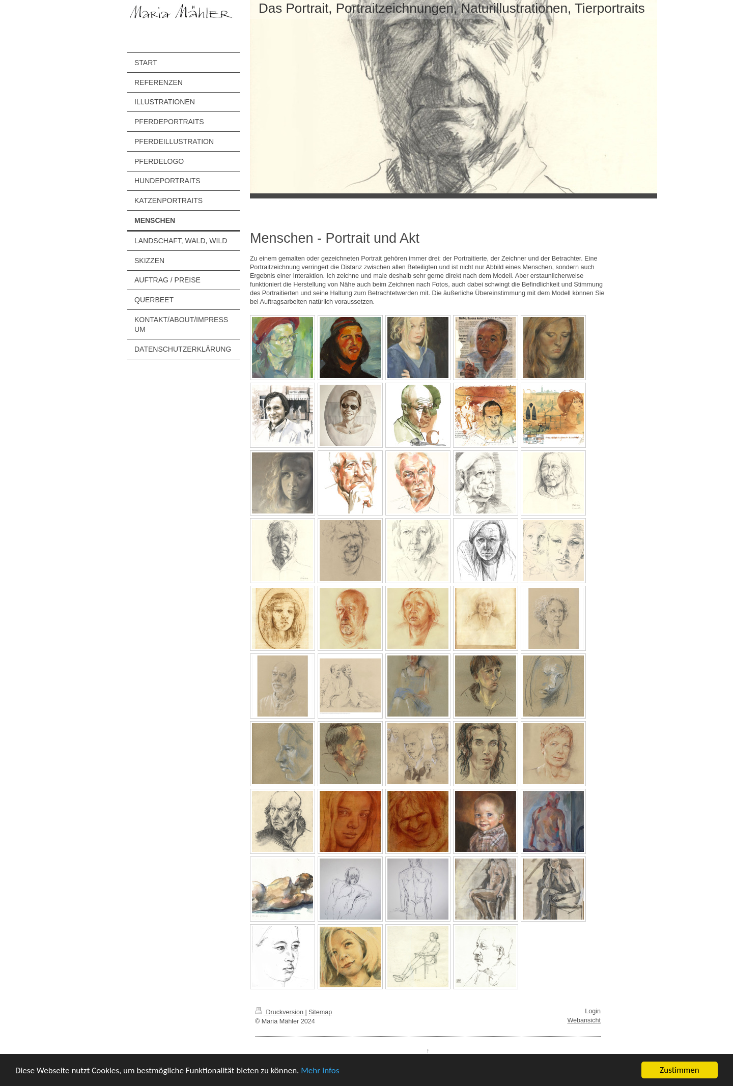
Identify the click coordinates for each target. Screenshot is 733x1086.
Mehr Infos (320, 1070)
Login (593, 1011)
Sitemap (320, 1012)
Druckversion (280, 1012)
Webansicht (584, 1020)
